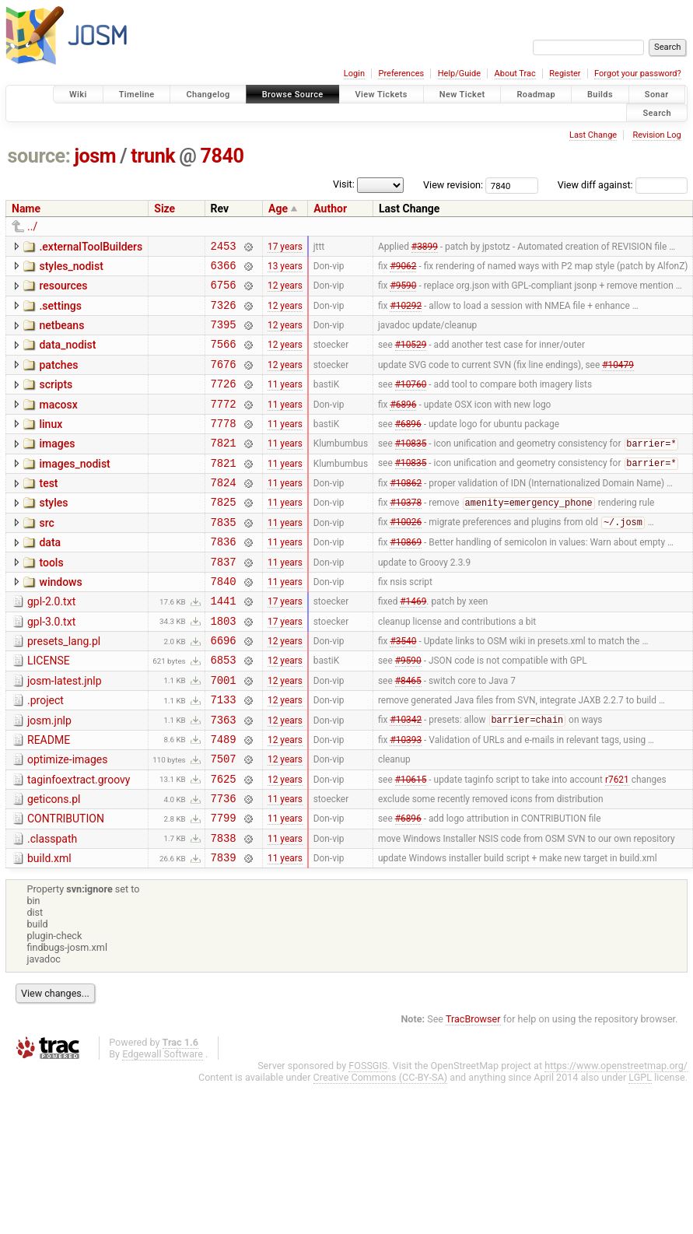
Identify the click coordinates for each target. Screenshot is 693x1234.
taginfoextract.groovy (78, 842)
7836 (223, 578)
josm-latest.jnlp (64, 732)
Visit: (344, 184)
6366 (223, 269)
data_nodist (67, 356)
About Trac (515, 73)
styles (53, 533)
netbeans (61, 334)
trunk (153, 156)
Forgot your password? (637, 73)
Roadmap (535, 94)
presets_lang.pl (63, 688)
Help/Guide (459, 73)
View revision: (453, 185)
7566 (223, 357)
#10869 (406, 578)
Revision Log (656, 135)
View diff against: (623, 185)
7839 (223, 931)
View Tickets (381, 94)
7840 (222, 156)
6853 (223, 710)
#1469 (413, 645)
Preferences (401, 73)
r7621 (617, 843)
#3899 (424, 247)
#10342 (406, 778)
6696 (223, 689)
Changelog (207, 94)
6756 (223, 291)
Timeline (137, 94)
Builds (600, 94)
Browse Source (293, 94)
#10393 (406, 799)
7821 (223, 468)
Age (278, 208)
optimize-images (67, 820)
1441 (223, 644)
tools (51, 600)
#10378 (406, 535)
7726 (223, 401)
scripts (55, 400)
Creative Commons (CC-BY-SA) (380, 1152)
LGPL (640, 1152)
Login (354, 73)
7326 (223, 314)
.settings (60, 313)
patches (58, 379)
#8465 (408, 732)
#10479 (618, 379)
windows (60, 621)
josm (95, 156)
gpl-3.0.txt (51, 666)
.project (45, 754)
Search (656, 112)
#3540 (403, 689)
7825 (223, 534)
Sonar (657, 94)
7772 (223, 424)
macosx (58, 423)
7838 (223, 910)
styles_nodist (71, 268)
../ (32, 226)
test (48, 511)
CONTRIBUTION (65, 886)
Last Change (593, 135)
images (57, 467)
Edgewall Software (162, 1128)
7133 (223, 755)
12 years (285, 291)
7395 (223, 335)
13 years (285, 269)
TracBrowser (473, 1093)
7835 (223, 556)
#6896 (403, 424)
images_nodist (74, 489)
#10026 (406, 557)
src (46, 555)
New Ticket (462, 94)
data (50, 577)
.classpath (52, 909)
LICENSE (48, 709)
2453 (223, 247)
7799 (223, 887)
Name (26, 208)
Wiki (78, 94)
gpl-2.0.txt (51, 643)
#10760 (411, 402)
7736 (223, 865)
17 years (285, 247)
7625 (223, 843)
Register (564, 73)
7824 (223, 512)
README (48, 798)
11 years (285, 402)
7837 (223, 601)
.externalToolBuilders (90, 246)
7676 (223, 380)
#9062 (403, 269)
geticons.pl (54, 864)
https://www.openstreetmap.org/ (616, 1140)
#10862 (406, 512)
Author (330, 208)
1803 (223, 667)
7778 (223, 446)
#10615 (411, 843)
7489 (223, 799)
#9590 (403, 291)
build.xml (49, 930)
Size (164, 208)
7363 (223, 777)
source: (39, 156)
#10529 (411, 357)
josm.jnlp (49, 776)
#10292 (406, 313)
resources (63, 290)
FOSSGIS (367, 1140)
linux (50, 445)
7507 (223, 821)
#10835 (411, 469)
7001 (223, 733)
